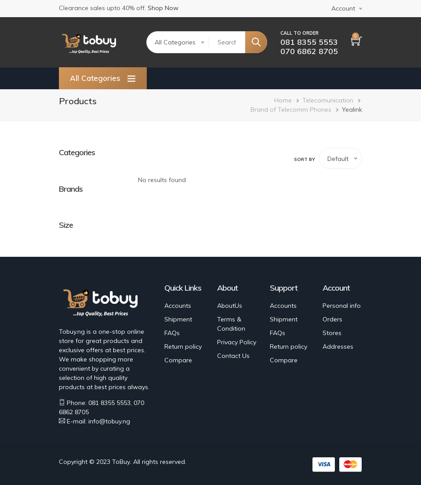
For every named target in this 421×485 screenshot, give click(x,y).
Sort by (304, 159)
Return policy (183, 346)
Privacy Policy (236, 342)
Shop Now (163, 8)
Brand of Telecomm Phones (290, 109)
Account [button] (343, 8)
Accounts (177, 306)
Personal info (342, 306)
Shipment (178, 319)
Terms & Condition (231, 323)
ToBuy (121, 462)
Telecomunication (327, 100)
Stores (332, 333)
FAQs (172, 333)
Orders (332, 319)
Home (283, 100)
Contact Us (233, 356)
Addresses (338, 346)
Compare (178, 360)
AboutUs (229, 306)
